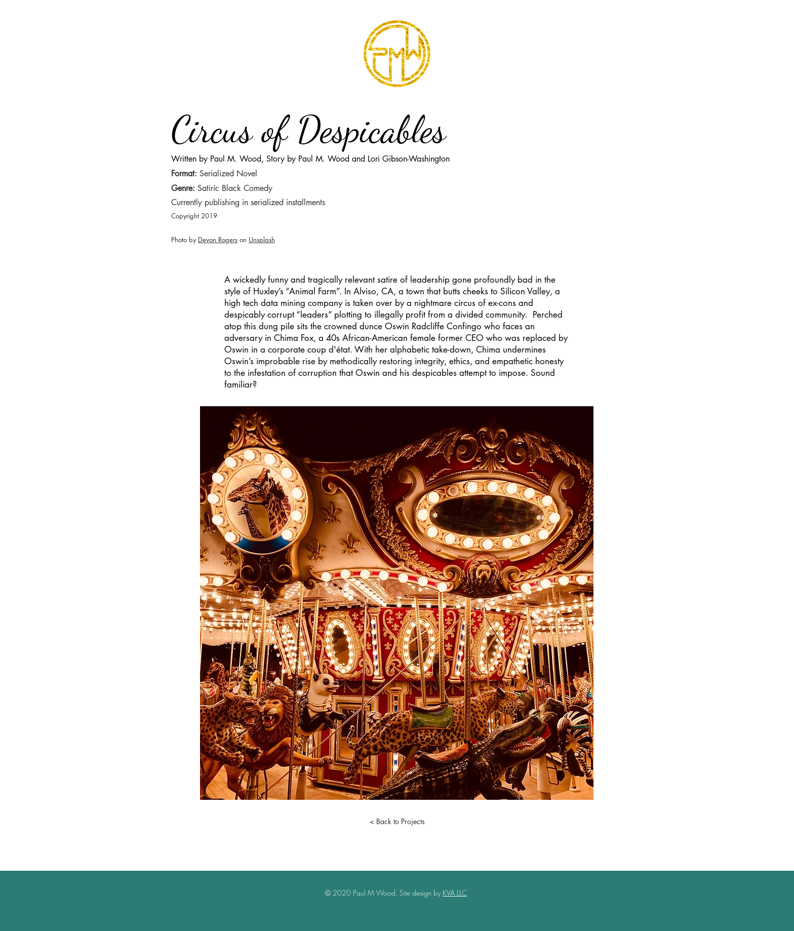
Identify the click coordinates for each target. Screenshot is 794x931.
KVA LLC (455, 893)
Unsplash (262, 239)
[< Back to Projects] (397, 821)
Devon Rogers (217, 239)
